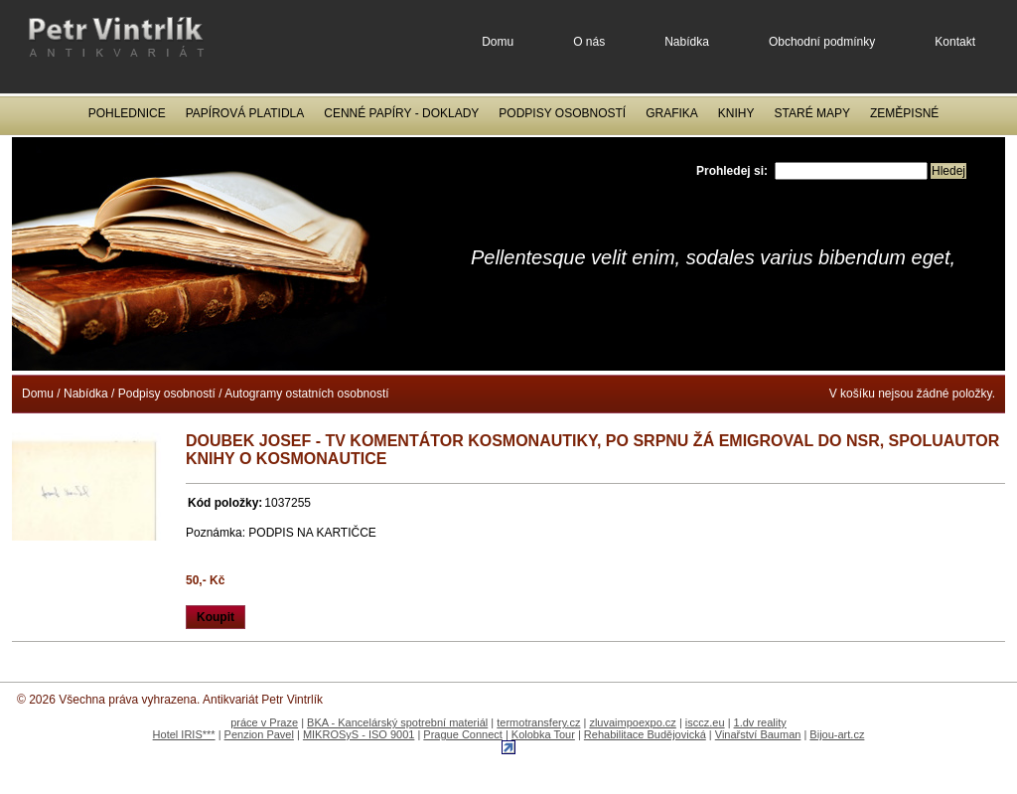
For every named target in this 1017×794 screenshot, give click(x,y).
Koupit (215, 617)
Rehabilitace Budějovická (645, 734)
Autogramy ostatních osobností (306, 393)
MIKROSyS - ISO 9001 (358, 734)
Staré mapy (812, 113)
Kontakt (955, 42)
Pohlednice (127, 113)
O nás (589, 42)
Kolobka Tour (543, 734)
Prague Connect (463, 734)
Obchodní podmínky (822, 42)
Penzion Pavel (259, 734)
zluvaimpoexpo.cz (632, 722)
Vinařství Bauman (758, 734)
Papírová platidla (245, 113)
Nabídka (686, 42)
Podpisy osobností (562, 113)
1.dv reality (760, 722)
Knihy (736, 113)
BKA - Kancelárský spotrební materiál (397, 722)
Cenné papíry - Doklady (401, 113)
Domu (497, 42)
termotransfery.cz (538, 722)
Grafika (672, 113)
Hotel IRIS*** (184, 734)
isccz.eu (705, 722)
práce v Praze (264, 722)
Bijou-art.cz (836, 734)
